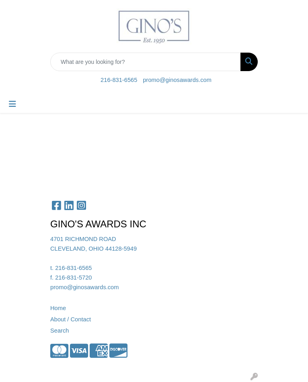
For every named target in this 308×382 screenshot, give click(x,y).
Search (59, 330)
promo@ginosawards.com (177, 80)
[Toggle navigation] (12, 104)
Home (58, 308)
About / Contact (70, 319)
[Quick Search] (145, 62)
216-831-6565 (119, 80)
